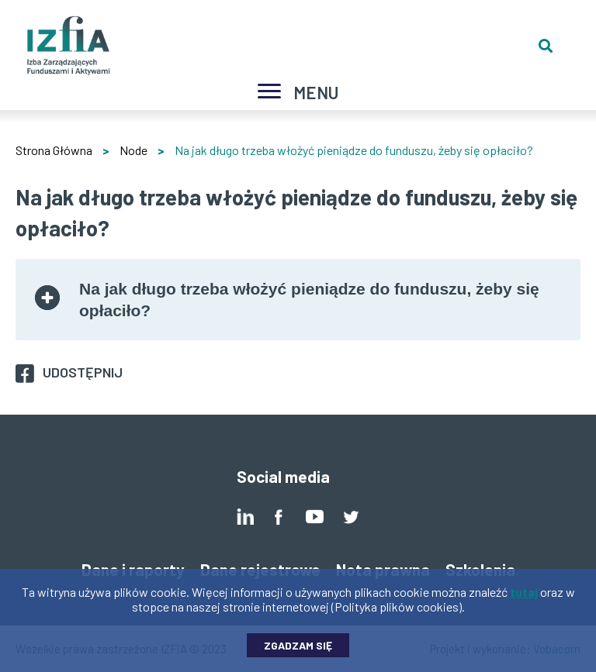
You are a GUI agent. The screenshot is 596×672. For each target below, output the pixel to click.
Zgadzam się (298, 649)
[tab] (298, 299)
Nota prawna (383, 569)
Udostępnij (83, 372)
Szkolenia (480, 569)
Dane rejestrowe (260, 569)
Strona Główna (54, 150)
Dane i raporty (133, 569)
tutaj (524, 595)
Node (133, 150)
